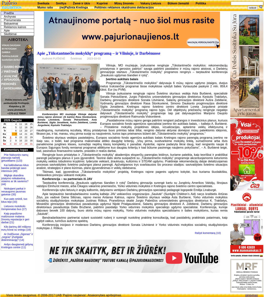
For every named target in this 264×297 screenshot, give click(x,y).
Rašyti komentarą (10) (208, 233)
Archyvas (10, 16)
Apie (7, 30)
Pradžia (9, 13)
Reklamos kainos (15, 27)
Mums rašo (45, 7)
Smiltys (61, 3)
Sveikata (43, 3)
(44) (3, 184)
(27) (24, 209)
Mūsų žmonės (124, 3)
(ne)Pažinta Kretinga (73, 7)
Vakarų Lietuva (150, 3)
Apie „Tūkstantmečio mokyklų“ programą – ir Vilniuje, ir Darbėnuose (98, 53)
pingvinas (251, 295)
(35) (13, 194)
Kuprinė (102, 3)
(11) (23, 247)
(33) (14, 201)
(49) (14, 171)
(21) (11, 222)
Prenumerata (12, 20)
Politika (201, 3)
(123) (18, 160)
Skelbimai (10, 34)
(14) (21, 239)
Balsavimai (11, 23)
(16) (28, 229)
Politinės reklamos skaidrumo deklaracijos (124, 7)
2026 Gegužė (13, 120)
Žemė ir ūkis (81, 3)
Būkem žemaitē (178, 3)
